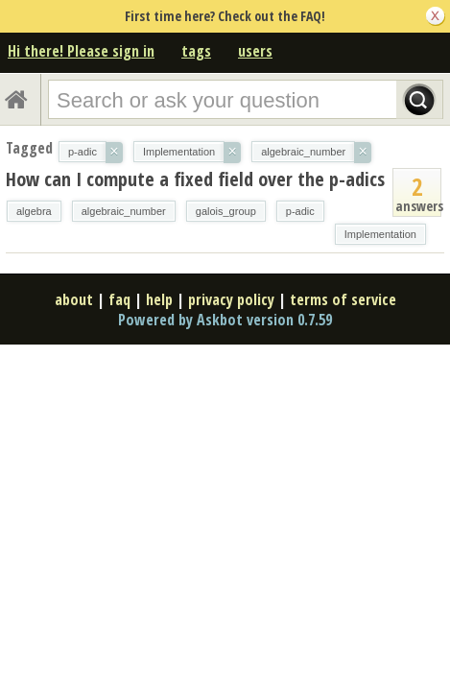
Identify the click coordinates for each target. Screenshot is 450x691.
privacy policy (231, 299)
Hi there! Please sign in (81, 50)
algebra (34, 211)
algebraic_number (124, 211)
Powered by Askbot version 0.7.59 (225, 319)
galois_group (226, 211)
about (74, 299)
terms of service (343, 299)
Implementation (380, 234)
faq (119, 299)
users (255, 50)
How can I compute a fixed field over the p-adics (195, 179)
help (159, 299)
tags (196, 50)
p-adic (300, 211)
